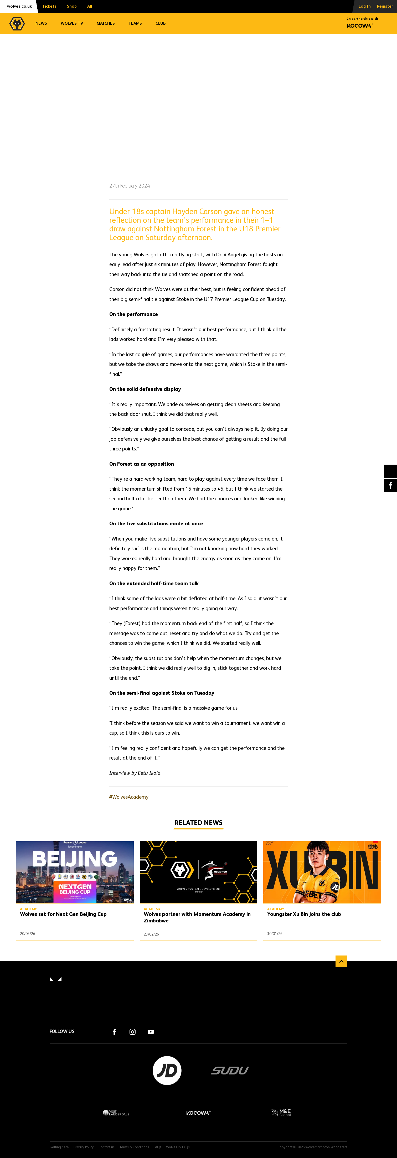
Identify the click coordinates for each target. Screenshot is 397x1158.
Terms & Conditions (134, 1147)
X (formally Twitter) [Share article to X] (390, 471)
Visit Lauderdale (116, 1112)
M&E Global (281, 1112)
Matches (106, 24)
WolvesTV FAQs (178, 1147)
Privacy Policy (84, 1147)
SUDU (230, 1070)
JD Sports (167, 1070)
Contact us (107, 1147)
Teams (135, 24)
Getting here (59, 1147)
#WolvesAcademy (128, 797)
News (41, 24)
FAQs (157, 1147)
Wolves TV (72, 24)
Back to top (341, 961)
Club (161, 24)
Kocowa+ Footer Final (198, 1112)
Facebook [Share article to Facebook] (390, 485)
